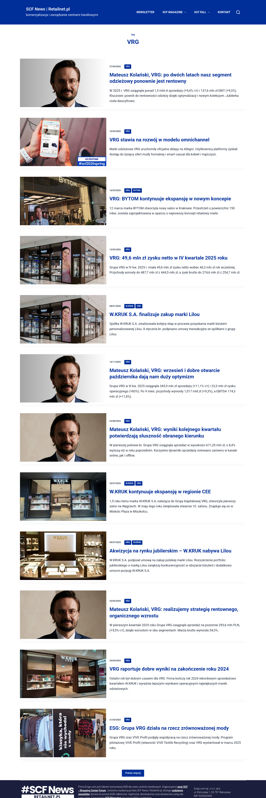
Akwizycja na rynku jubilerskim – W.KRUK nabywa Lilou (172, 539)
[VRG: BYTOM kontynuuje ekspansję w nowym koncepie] (63, 199)
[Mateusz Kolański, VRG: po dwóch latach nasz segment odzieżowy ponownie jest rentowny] (63, 84)
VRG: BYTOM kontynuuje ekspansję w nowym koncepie (172, 195)
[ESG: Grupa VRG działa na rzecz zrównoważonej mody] (63, 716)
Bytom (138, 187)
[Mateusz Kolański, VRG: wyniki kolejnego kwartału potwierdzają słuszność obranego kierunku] (63, 430)
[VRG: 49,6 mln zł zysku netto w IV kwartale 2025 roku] (63, 256)
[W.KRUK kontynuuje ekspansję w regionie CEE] (63, 488)
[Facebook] (95, 792)
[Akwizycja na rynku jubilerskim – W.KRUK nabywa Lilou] (63, 545)
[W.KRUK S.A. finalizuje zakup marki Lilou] (63, 313)
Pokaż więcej (133, 754)
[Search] (238, 12)
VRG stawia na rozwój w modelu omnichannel (161, 138)
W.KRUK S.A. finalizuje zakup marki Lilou (157, 307)
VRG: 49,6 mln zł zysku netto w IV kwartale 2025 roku (171, 250)
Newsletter (145, 12)
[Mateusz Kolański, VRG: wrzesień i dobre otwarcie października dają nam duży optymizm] (63, 371)
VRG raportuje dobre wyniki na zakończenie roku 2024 (171, 653)
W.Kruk (131, 299)
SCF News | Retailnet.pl (48, 9)
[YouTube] (75, 792)
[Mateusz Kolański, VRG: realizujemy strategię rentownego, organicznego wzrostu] (63, 602)
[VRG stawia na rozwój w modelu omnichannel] (63, 141)
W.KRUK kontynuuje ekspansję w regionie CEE (162, 482)
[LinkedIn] (56, 792)
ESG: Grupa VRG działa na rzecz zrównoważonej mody (171, 711)
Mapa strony (165, 792)
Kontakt (224, 12)
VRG (129, 66)
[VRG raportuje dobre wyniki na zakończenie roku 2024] (63, 659)
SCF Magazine (175, 12)
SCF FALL (202, 12)
